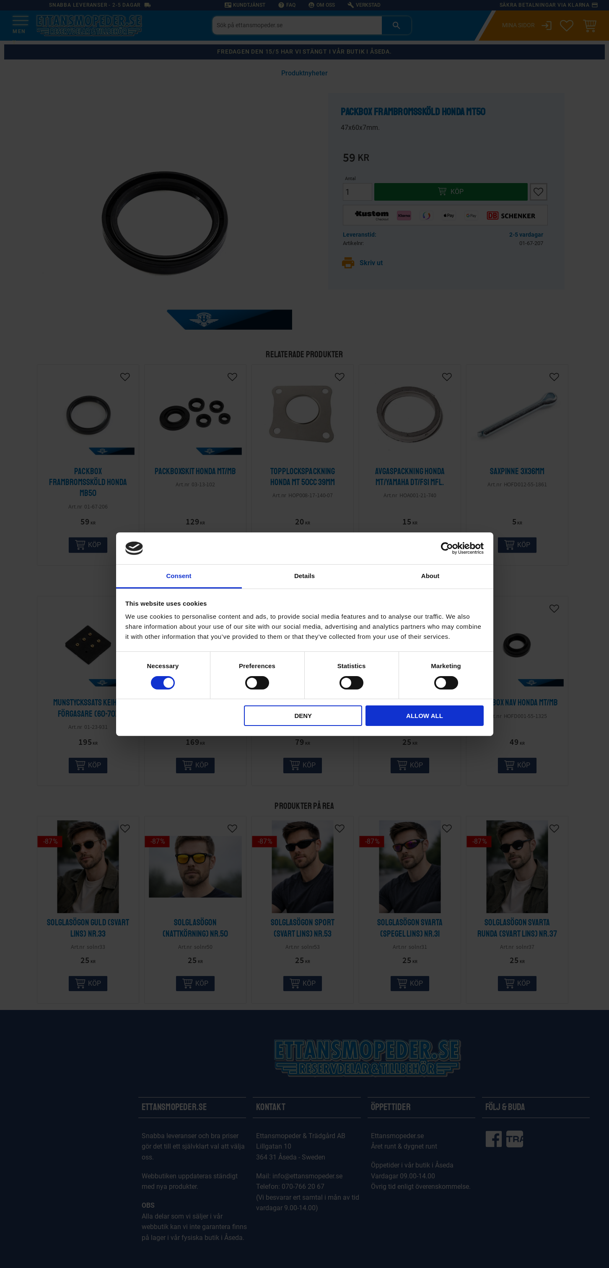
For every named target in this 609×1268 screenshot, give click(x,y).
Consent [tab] (179, 575)
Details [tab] (304, 575)
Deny (303, 715)
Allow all (424, 715)
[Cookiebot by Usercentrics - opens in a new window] (447, 548)
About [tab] (430, 575)
